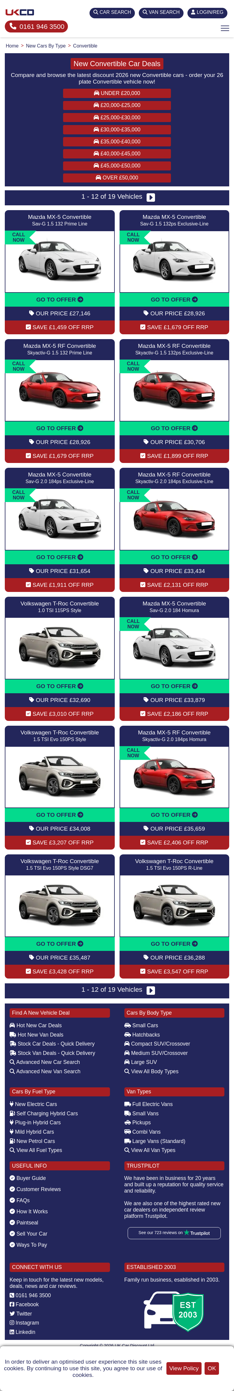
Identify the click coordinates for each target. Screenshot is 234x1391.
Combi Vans (142, 1132)
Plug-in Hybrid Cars (35, 1123)
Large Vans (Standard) (155, 1141)
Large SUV (140, 1062)
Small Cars (141, 1025)
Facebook (24, 1304)
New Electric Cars (33, 1104)
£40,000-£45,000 (117, 154)
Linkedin (22, 1332)
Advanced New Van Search (45, 1071)
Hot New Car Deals (36, 1025)
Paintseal (24, 1223)
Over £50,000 (117, 178)
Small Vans (141, 1114)
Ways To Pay (28, 1245)
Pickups (137, 1123)
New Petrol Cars (32, 1141)
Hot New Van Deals (36, 1035)
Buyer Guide (28, 1178)
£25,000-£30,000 (117, 118)
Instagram (24, 1323)
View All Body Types (151, 1071)
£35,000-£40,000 (117, 142)
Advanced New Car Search (45, 1062)
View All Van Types (150, 1150)
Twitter (21, 1314)
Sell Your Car (28, 1234)
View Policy (184, 1368)
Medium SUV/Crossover (156, 1053)
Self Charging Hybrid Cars (44, 1114)
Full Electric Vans (148, 1104)
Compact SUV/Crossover (157, 1044)
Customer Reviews (35, 1189)
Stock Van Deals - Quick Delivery (52, 1053)
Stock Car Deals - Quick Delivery (52, 1044)
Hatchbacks (142, 1035)
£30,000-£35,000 (117, 130)
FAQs (20, 1200)
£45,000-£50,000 (117, 166)
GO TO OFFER (59, 299)
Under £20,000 (117, 93)
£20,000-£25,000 (117, 105)
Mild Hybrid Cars (32, 1132)
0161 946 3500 (37, 26)
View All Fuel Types (36, 1150)
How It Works (29, 1212)
